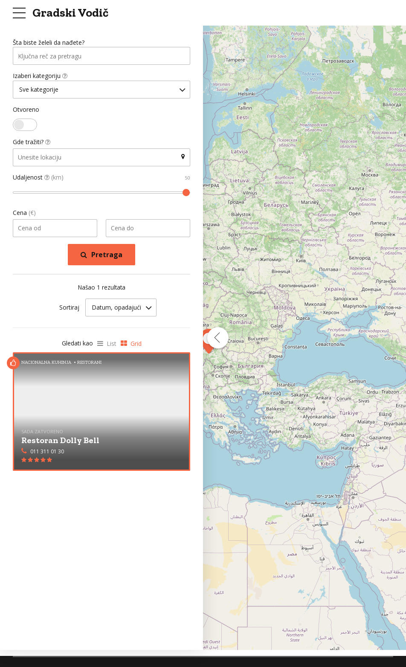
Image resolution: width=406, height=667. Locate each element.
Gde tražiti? (31, 143)
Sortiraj (69, 309)
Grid (136, 345)
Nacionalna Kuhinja (46, 363)
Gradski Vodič (70, 13)
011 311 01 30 (47, 452)
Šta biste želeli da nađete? (48, 43)
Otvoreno (26, 111)
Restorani (89, 363)
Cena (24, 214)
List (111, 345)
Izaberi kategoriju (40, 76)
